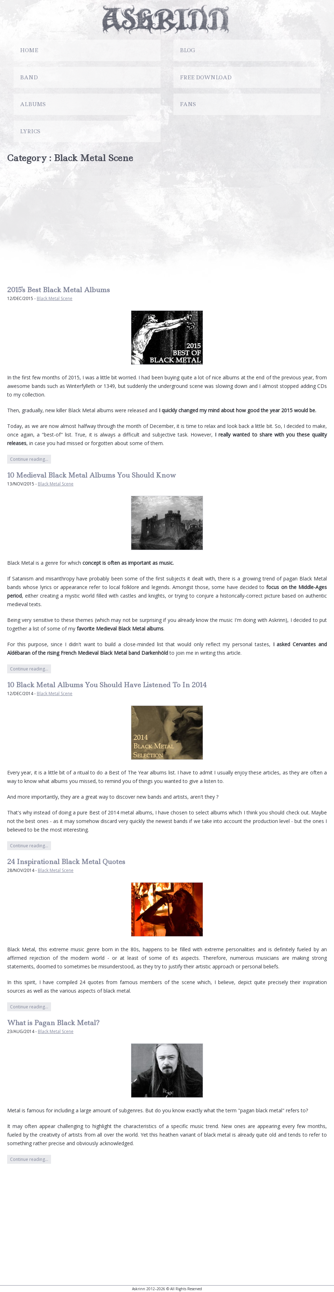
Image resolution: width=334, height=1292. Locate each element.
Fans (188, 104)
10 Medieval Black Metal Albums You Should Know (91, 475)
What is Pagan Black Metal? (53, 1022)
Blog (187, 50)
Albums (33, 104)
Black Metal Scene (54, 298)
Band (29, 77)
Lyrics (30, 131)
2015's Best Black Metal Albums (58, 289)
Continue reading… (29, 459)
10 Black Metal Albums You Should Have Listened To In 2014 (107, 684)
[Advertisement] (167, 225)
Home (29, 50)
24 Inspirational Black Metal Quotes (66, 861)
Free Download (206, 77)
